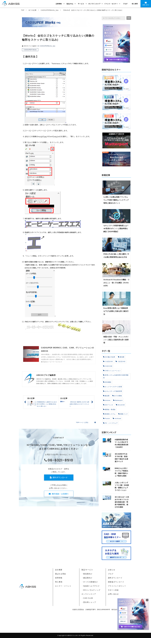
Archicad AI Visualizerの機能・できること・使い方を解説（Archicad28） (116, 283)
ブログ (125, 4)
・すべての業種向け (89, 582)
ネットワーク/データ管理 (112, 387)
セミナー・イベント (63, 586)
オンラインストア (94, 4)
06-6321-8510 (60, 460)
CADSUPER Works (30, 49)
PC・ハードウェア (110, 423)
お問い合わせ (145, 5)
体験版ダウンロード (116, 582)
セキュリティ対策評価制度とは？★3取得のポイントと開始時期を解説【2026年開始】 (116, 229)
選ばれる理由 (60, 574)
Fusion (106, 418)
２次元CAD (120, 361)
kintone (106, 400)
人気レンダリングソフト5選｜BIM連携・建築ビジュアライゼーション (122, 486)
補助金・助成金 (109, 409)
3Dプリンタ (108, 405)
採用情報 (58, 578)
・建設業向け (86, 578)
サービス (81, 4)
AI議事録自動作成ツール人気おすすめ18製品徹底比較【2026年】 (121, 443)
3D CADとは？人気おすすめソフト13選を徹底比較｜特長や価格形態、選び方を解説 (122, 502)
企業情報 (59, 4)
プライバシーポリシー (117, 586)
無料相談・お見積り (60, 493)
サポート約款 (113, 590)
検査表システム (109, 414)
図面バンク (123, 414)
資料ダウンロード (60, 477)
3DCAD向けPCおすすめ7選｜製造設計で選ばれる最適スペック (121, 458)
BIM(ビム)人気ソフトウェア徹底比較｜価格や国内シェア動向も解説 (121, 472)
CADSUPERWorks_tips (50, 10)
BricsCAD (120, 405)
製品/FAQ (70, 4)
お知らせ (111, 570)
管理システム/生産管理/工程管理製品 (115, 376)
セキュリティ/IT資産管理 (112, 391)
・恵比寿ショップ (88, 602)
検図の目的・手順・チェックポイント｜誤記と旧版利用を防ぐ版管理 (116, 340)
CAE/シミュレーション (112, 370)
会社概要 (58, 570)
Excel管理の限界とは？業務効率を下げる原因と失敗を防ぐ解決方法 (116, 311)
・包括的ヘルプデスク (90, 586)
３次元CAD (108, 361)
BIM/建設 (107, 382)
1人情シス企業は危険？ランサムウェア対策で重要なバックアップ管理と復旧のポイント (116, 200)
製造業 (121, 357)
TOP (22, 10)
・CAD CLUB (87, 598)
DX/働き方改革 (109, 357)
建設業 (106, 396)
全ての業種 (117, 396)
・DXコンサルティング (90, 590)
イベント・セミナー (111, 4)
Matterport (118, 400)
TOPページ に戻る (82, 422)
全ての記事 (32, 10)
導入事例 (135, 4)
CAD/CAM (107, 366)
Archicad (117, 418)
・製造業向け (86, 574)
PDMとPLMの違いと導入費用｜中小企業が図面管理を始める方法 (116, 255)
